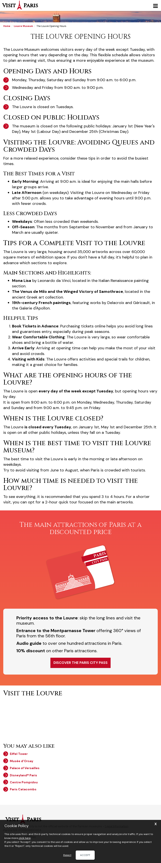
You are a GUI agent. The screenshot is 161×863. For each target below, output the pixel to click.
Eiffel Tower (19, 754)
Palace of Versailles (24, 768)
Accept (85, 855)
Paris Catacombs (23, 789)
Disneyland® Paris (23, 775)
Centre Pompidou (24, 782)
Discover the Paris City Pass (80, 662)
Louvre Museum (23, 26)
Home (6, 26)
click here (25, 838)
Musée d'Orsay (21, 761)
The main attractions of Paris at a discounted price (80, 528)
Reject (67, 855)
